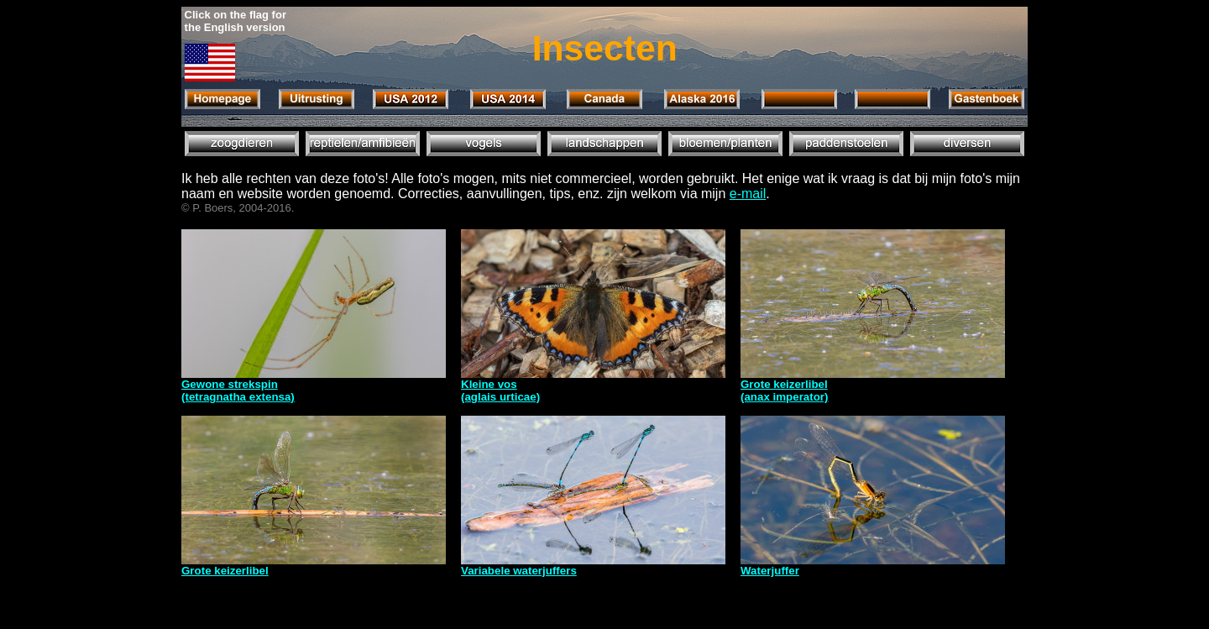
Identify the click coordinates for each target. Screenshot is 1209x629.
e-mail (748, 193)
